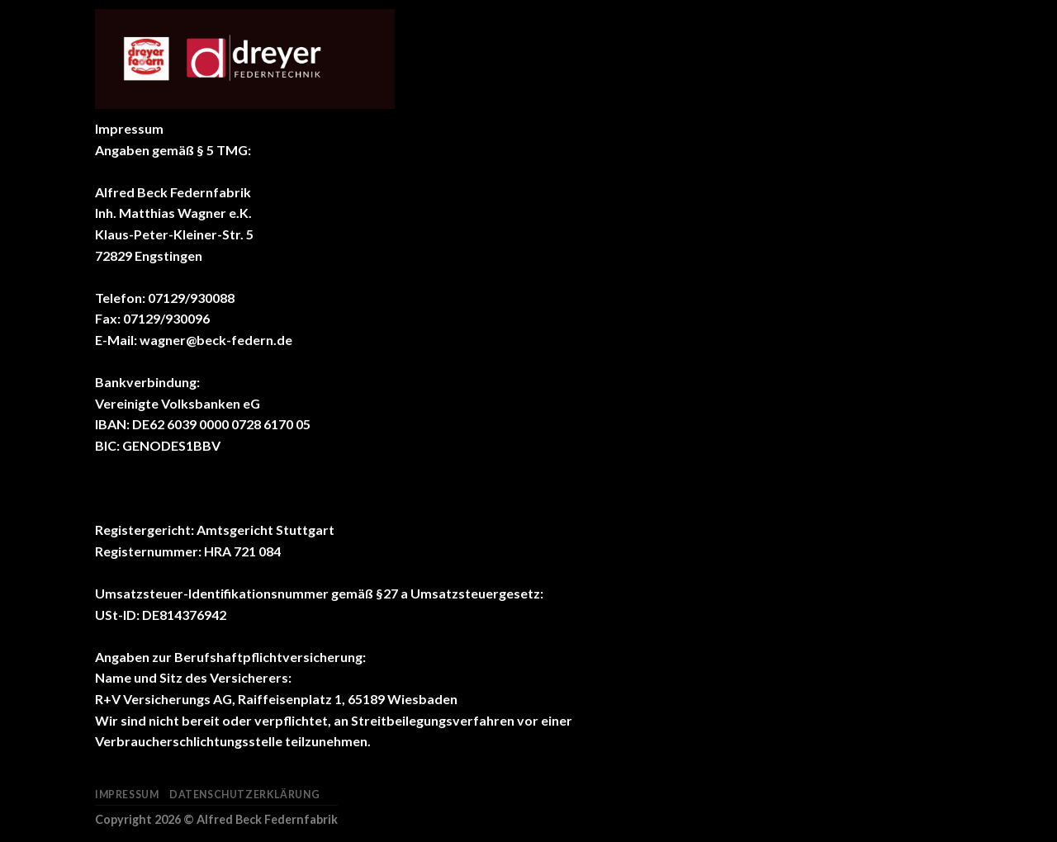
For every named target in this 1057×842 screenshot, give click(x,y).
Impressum (127, 794)
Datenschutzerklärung (244, 794)
